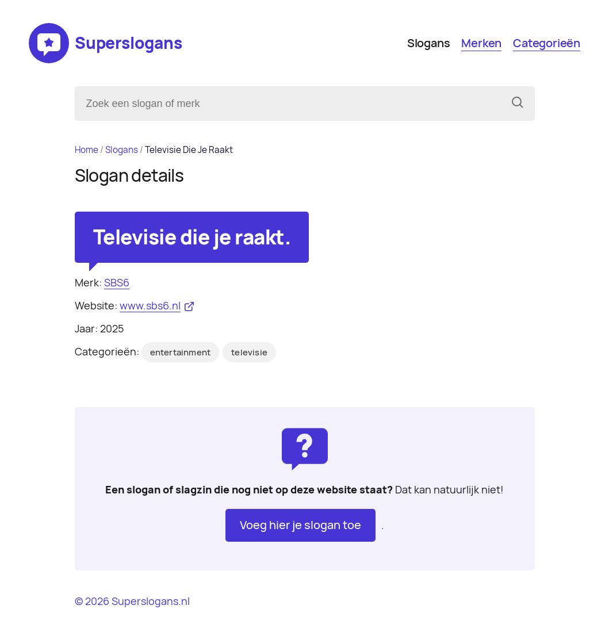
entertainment (180, 352)
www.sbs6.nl (150, 305)
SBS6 (116, 282)
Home (86, 150)
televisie (249, 352)
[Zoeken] (517, 103)
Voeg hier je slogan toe (300, 525)
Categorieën (546, 43)
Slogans (428, 43)
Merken (481, 43)
